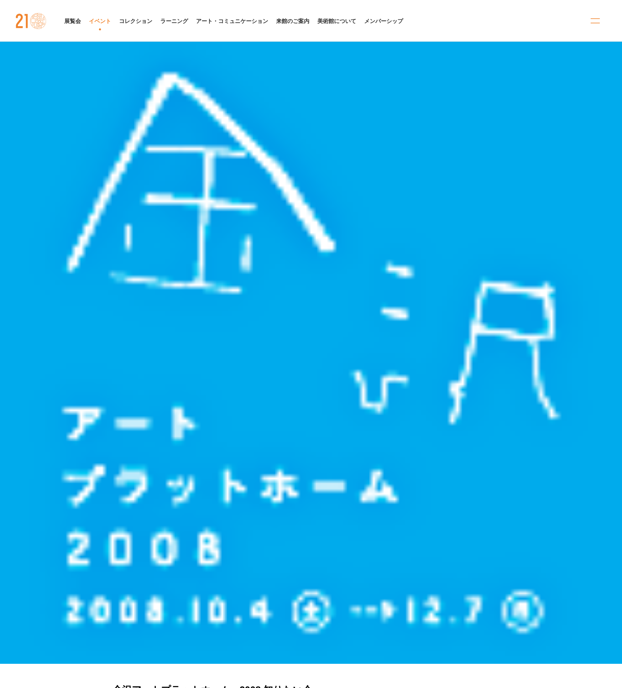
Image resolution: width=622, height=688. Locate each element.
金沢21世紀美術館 (31, 21)
